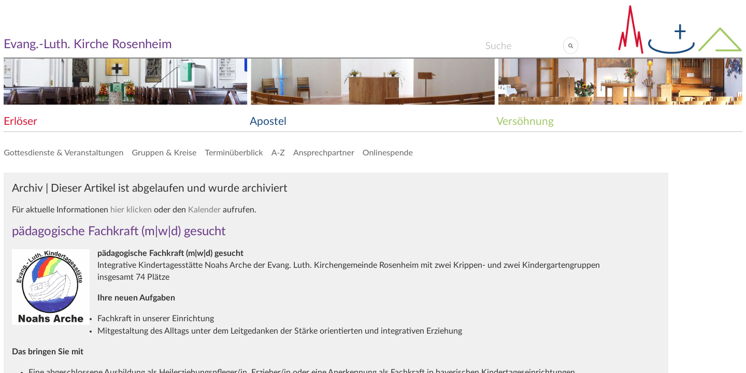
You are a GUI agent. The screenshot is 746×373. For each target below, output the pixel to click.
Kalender (204, 210)
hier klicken (131, 210)
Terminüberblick (234, 152)
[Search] (524, 45)
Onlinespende (388, 152)
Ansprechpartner (323, 152)
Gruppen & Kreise (164, 152)
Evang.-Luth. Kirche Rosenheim (88, 44)
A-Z (278, 152)
